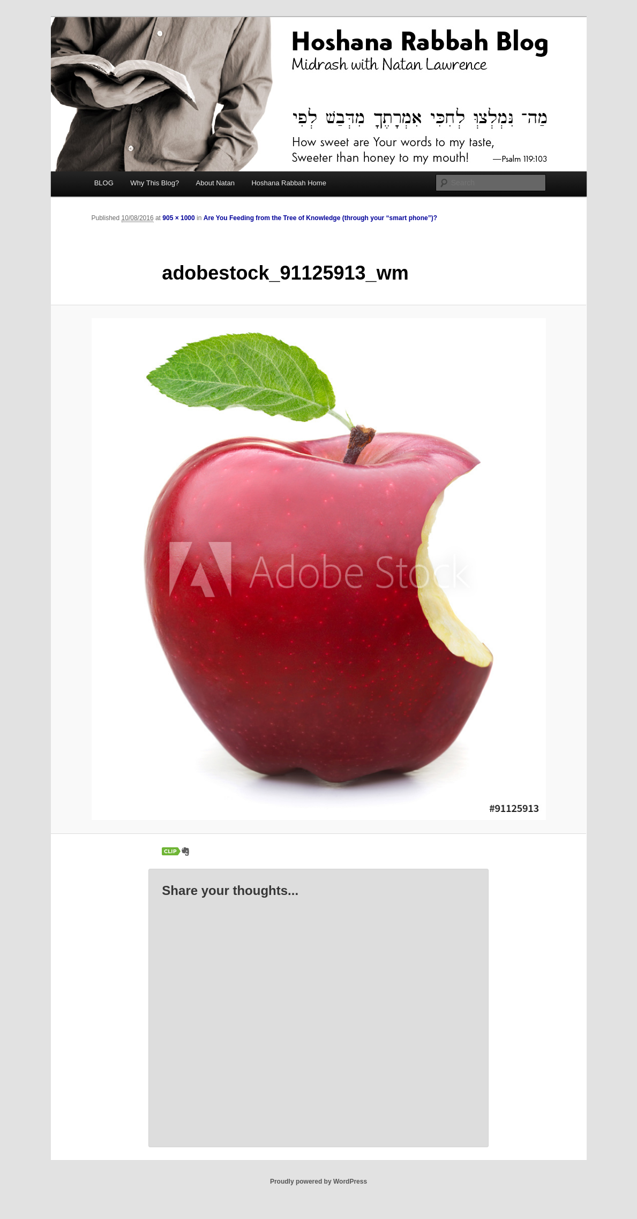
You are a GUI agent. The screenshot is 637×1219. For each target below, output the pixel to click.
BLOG (104, 183)
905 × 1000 (178, 218)
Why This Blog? (154, 183)
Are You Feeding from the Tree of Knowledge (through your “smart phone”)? (320, 218)
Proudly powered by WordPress (318, 1181)
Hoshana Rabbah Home (288, 183)
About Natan (215, 183)
